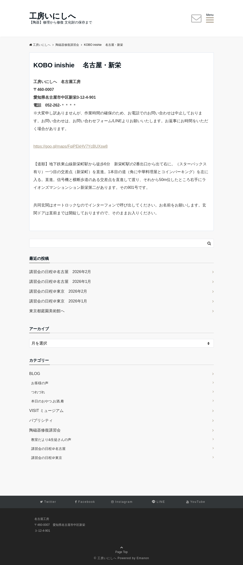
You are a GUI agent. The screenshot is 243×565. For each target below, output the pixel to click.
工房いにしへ (52, 16)
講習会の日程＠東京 (46, 458)
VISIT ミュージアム (46, 411)
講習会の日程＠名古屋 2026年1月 (60, 281)
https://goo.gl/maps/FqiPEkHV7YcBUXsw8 (70, 146)
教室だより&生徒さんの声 (51, 440)
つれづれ (38, 392)
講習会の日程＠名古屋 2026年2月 (60, 272)
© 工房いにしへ (105, 558)
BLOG (34, 374)
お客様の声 (39, 383)
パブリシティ (41, 420)
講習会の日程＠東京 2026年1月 (58, 301)
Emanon (143, 558)
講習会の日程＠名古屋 (48, 449)
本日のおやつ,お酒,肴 (47, 401)
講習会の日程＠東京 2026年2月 (58, 291)
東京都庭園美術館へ (47, 311)
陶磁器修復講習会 (45, 430)
